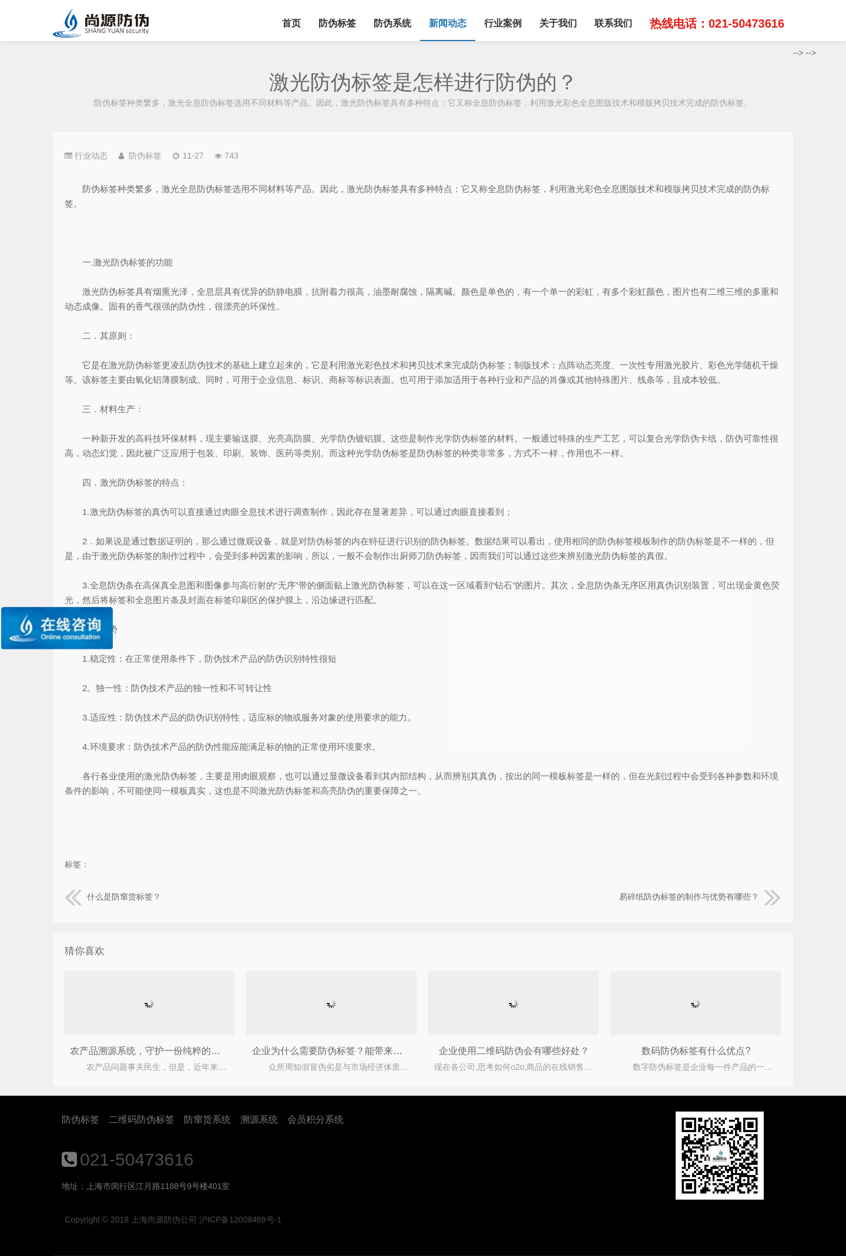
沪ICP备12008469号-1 (240, 1219)
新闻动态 (447, 23)
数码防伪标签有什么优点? (696, 1051)
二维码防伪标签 (141, 1119)
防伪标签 (337, 23)
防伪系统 (392, 23)
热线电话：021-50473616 (717, 23)
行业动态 (91, 155)
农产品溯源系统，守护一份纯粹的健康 (150, 1051)
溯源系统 (259, 1119)
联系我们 (613, 23)
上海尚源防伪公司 (101, 23)
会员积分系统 (315, 1119)
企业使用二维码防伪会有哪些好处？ (514, 1051)
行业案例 (503, 23)
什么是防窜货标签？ (113, 896)
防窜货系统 (207, 1119)
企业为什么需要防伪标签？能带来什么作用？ (346, 1051)
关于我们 (558, 23)
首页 (291, 23)
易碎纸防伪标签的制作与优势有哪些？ (700, 896)
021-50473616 (137, 1159)
